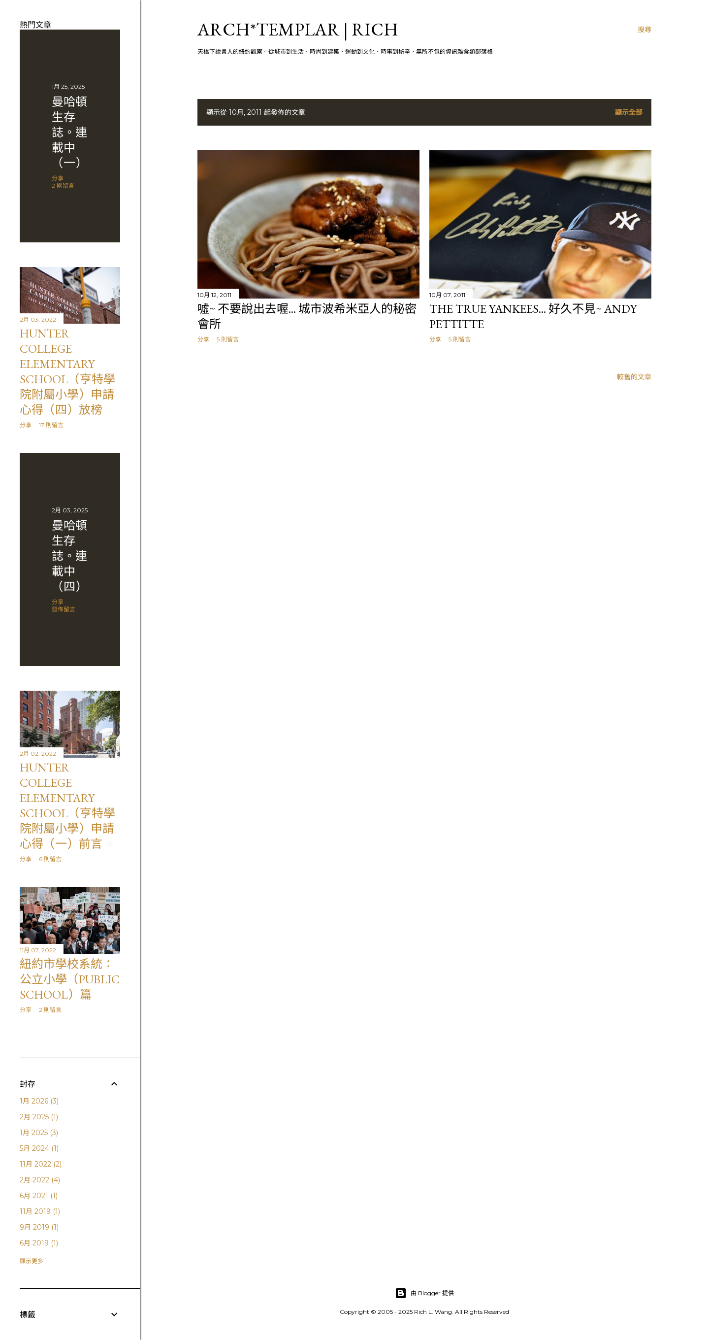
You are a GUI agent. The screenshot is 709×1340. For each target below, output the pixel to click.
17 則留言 (51, 425)
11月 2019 (40, 1211)
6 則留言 (50, 859)
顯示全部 (629, 112)
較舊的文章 (634, 376)
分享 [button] (203, 339)
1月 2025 (39, 1132)
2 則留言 (63, 185)
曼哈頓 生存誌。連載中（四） (69, 556)
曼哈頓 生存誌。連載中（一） (69, 132)
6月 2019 (39, 1243)
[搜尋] (644, 29)
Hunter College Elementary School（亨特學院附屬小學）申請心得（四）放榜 (67, 371)
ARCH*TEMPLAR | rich (297, 29)
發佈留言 (63, 609)
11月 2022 (41, 1164)
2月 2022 (40, 1179)
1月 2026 (39, 1101)
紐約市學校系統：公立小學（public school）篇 (70, 979)
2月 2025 (39, 1116)
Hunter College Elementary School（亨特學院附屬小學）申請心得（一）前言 (67, 805)
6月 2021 (39, 1195)
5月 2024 (39, 1148)
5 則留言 (228, 339)
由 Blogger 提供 (424, 1293)
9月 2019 (39, 1227)
